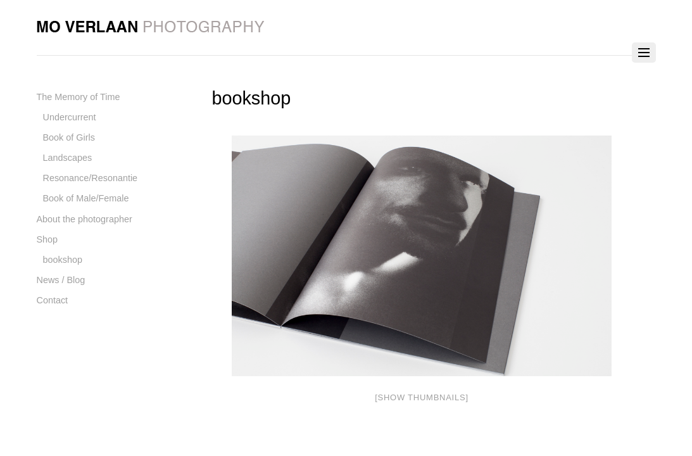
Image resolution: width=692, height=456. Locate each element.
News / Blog (61, 280)
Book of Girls (69, 137)
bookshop (62, 260)
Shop (47, 239)
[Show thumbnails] (422, 397)
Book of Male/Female (86, 198)
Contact (52, 300)
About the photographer (84, 219)
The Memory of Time (78, 97)
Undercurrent (69, 117)
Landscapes (67, 158)
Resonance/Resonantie (90, 178)
